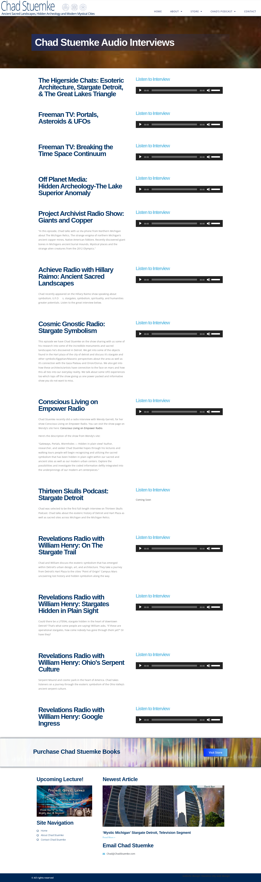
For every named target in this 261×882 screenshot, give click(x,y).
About (176, 11)
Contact (250, 11)
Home (158, 11)
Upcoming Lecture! (60, 779)
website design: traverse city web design (206, 875)
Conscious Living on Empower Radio (81, 428)
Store (196, 11)
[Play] (140, 90)
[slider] (174, 90)
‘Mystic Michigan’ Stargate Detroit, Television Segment (147, 833)
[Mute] (208, 90)
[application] (179, 90)
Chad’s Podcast (223, 11)
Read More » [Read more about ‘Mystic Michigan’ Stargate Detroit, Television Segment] (109, 837)
